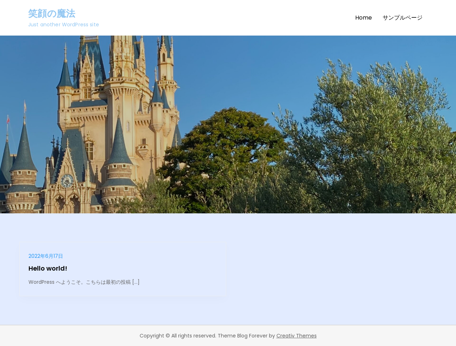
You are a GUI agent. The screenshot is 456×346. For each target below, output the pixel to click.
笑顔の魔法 (51, 13)
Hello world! (47, 268)
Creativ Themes (296, 335)
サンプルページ (403, 18)
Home (363, 18)
